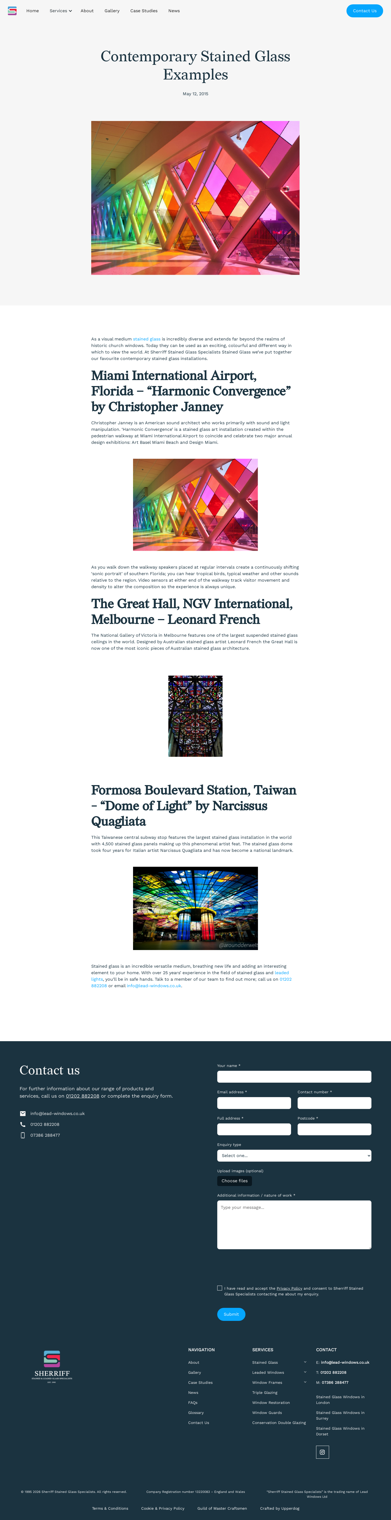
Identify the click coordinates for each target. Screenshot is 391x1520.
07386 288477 (45, 1135)
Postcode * (308, 1118)
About (193, 1362)
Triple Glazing (264, 1392)
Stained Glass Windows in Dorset (340, 1431)
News (193, 1392)
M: (332, 1382)
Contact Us (365, 10)
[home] (12, 11)
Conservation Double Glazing (279, 1422)
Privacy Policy (289, 1288)
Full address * (230, 1118)
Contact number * (315, 1092)
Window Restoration (271, 1402)
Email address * (232, 1092)
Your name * (229, 1065)
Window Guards (267, 1412)
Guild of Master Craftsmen (222, 1508)
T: (331, 1372)
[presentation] (258, 1266)
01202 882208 (82, 1096)
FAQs (192, 1402)
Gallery (194, 1372)
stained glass (146, 339)
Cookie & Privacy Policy (162, 1508)
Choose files (235, 1180)
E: (342, 1362)
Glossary (196, 1412)
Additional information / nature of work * (256, 1195)
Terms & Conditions (110, 1508)
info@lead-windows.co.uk (154, 985)
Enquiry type (229, 1144)
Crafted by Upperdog (279, 1508)
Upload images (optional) (240, 1171)
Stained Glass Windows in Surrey (340, 1415)
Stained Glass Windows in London (340, 1400)
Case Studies (200, 1382)
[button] (59, 11)
